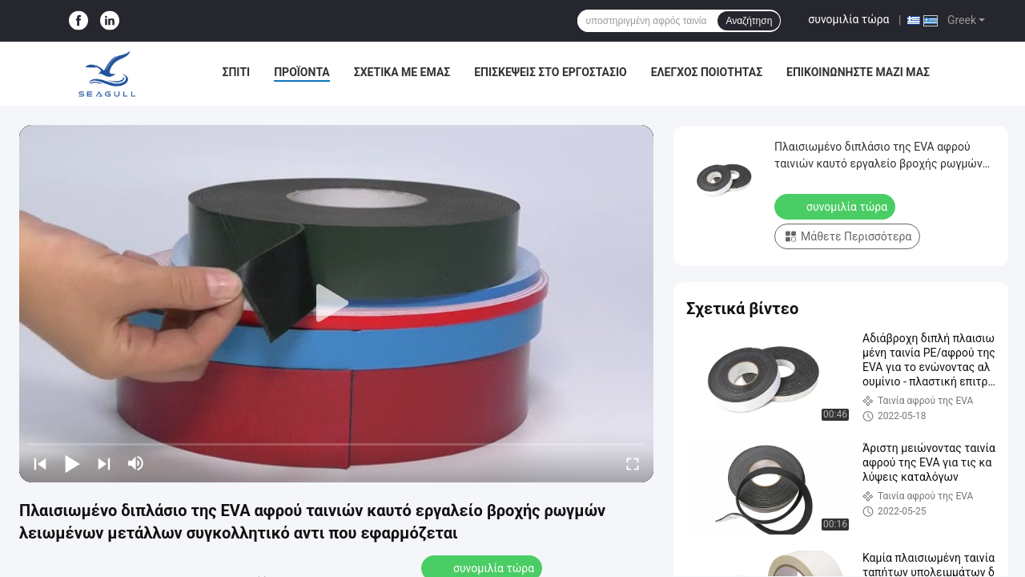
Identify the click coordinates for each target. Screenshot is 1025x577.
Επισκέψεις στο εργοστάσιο (550, 72)
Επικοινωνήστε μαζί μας (858, 72)
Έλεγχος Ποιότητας (706, 72)
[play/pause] (72, 463)
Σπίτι (237, 72)
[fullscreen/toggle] (633, 463)
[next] (104, 463)
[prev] (40, 463)
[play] (336, 304)
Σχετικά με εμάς (402, 72)
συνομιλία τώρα (848, 19)
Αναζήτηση (749, 20)
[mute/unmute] (136, 463)
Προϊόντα (302, 72)
